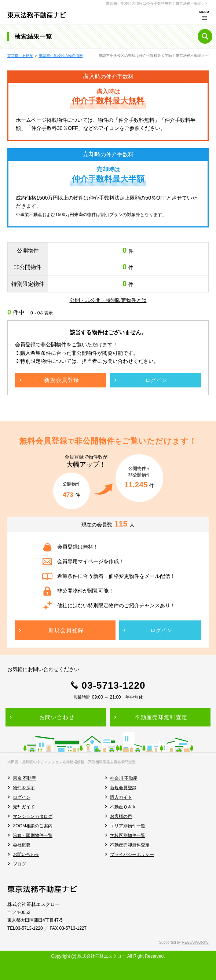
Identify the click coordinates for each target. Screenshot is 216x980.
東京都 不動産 (20, 56)
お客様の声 (121, 816)
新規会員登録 (123, 787)
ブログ (19, 864)
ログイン (21, 797)
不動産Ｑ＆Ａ (123, 806)
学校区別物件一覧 (127, 835)
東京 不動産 (24, 778)
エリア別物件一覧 (127, 825)
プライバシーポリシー (132, 854)
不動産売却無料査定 (130, 845)
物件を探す (24, 787)
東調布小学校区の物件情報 (61, 56)
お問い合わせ (26, 854)
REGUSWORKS (195, 942)
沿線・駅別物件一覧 (32, 835)
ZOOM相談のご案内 (32, 825)
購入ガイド (121, 797)
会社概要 (21, 845)
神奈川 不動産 (124, 778)
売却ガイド (24, 806)
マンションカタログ (32, 816)
